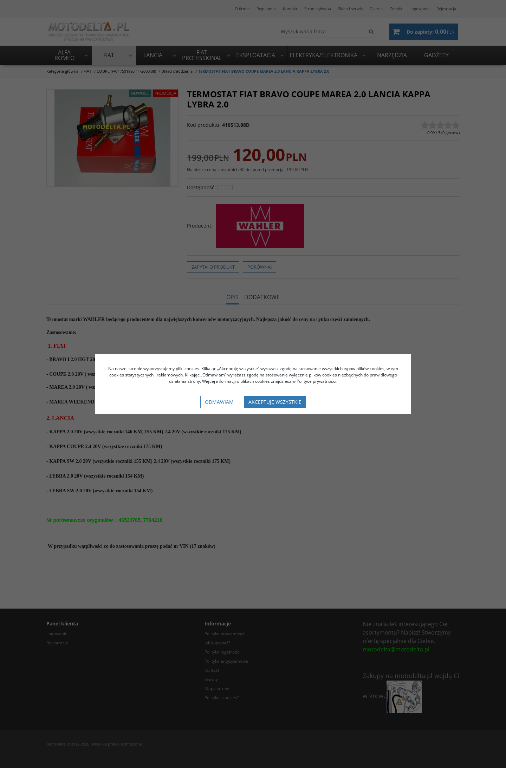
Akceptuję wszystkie (274, 402)
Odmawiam (219, 402)
